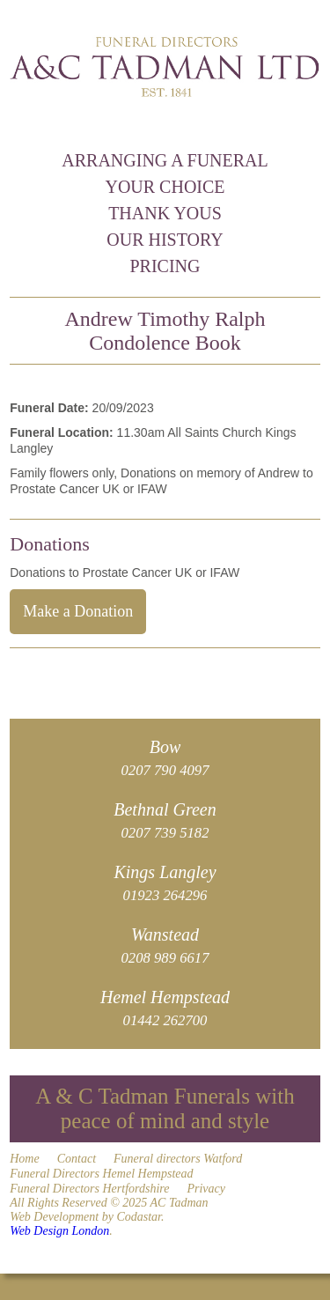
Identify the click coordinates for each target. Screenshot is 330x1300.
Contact (76, 1158)
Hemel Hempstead (165, 1008)
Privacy (206, 1188)
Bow (165, 758)
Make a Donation (78, 611)
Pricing (164, 266)
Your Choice (164, 186)
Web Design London (59, 1230)
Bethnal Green (165, 820)
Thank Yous (165, 213)
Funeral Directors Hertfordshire (89, 1188)
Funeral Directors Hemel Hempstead (101, 1173)
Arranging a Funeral (165, 160)
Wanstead (165, 945)
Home (24, 1158)
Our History (164, 239)
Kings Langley (165, 883)
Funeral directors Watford (178, 1158)
